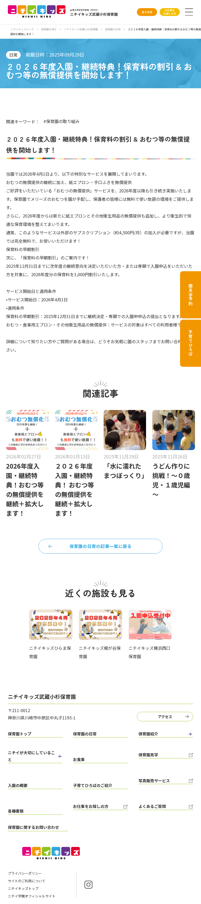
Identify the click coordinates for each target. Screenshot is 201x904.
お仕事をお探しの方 (169, 11)
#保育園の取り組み (61, 121)
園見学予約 (190, 295)
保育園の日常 (113, 29)
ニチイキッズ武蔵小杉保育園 (81, 29)
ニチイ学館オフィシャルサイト (31, 877)
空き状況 (147, 12)
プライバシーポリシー (25, 854)
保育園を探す (49, 29)
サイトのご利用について (26, 861)
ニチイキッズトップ (22, 29)
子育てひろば (190, 343)
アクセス (167, 718)
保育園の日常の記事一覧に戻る (100, 547)
